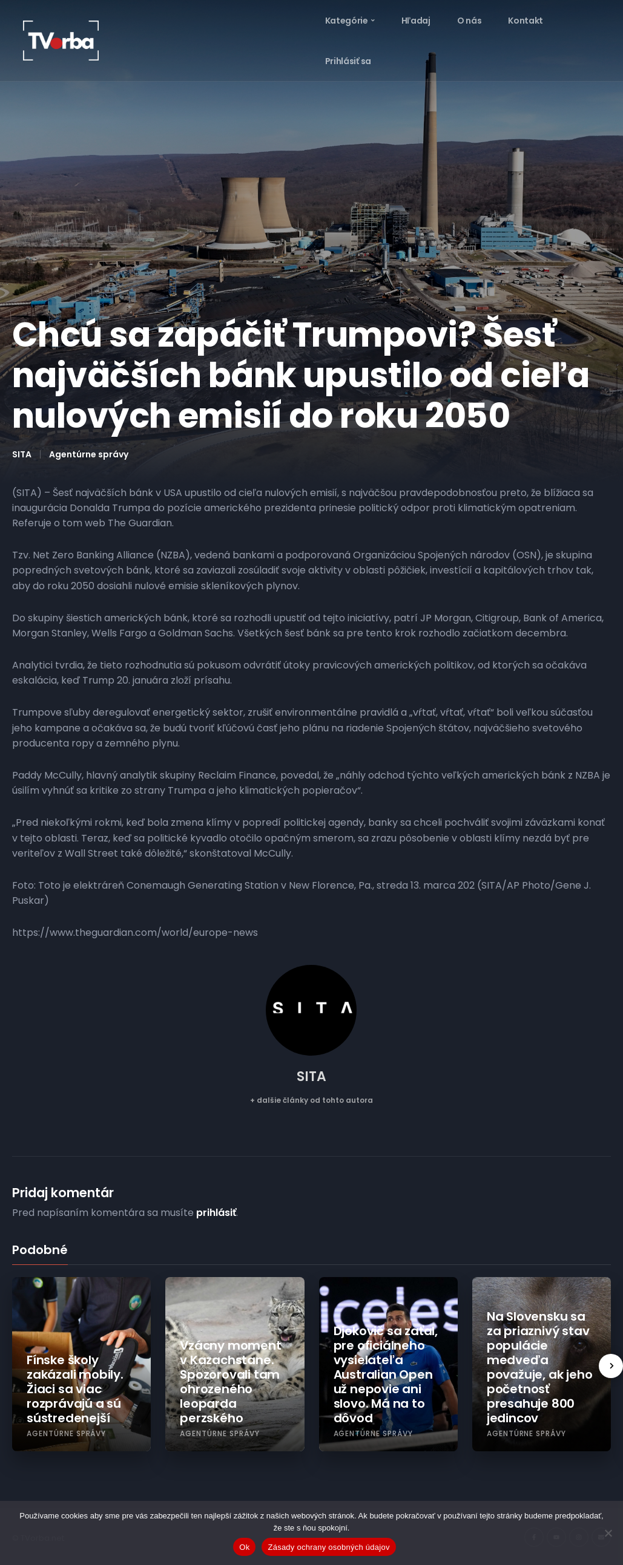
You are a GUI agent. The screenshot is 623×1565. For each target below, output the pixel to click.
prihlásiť (216, 1213)
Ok (244, 1547)
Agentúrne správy (88, 454)
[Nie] (608, 1533)
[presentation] (611, 1366)
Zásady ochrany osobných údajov (328, 1547)
